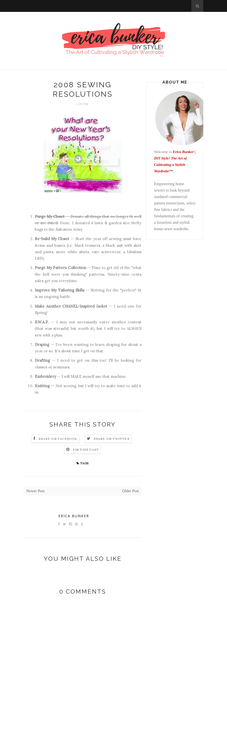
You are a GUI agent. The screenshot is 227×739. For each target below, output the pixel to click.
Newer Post (35, 491)
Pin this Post (86, 449)
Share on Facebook (58, 439)
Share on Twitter (112, 439)
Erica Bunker (73, 516)
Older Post (130, 491)
